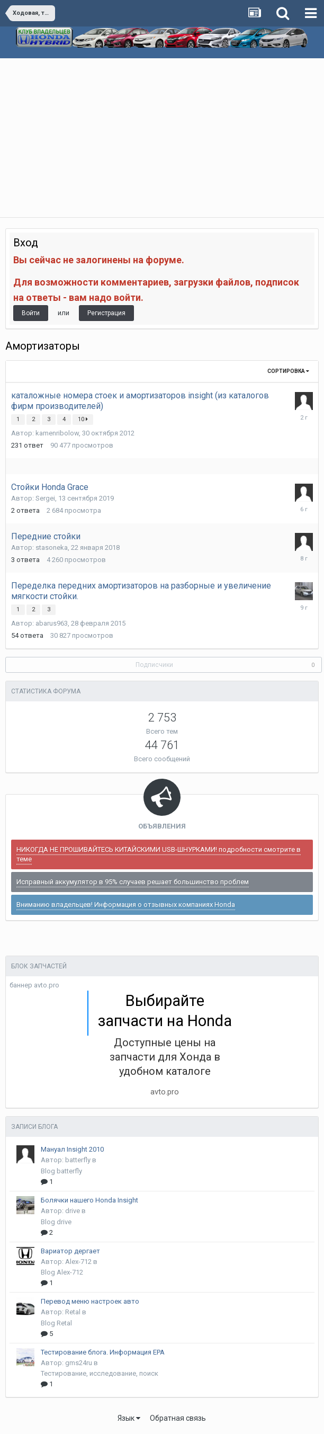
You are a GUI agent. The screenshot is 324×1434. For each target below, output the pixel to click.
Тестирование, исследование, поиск (99, 1373)
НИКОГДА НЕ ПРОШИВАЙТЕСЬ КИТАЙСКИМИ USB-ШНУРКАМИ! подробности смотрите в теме (158, 854)
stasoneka (51, 547)
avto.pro (164, 1092)
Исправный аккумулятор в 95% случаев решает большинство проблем (132, 882)
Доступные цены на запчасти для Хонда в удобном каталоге (165, 1056)
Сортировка (288, 371)
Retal (72, 1312)
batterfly (78, 1160)
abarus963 (51, 623)
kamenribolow (57, 433)
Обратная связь (178, 1418)
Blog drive (56, 1222)
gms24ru (78, 1363)
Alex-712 (78, 1262)
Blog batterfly (61, 1171)
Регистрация (106, 313)
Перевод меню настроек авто (90, 1301)
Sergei (45, 498)
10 (83, 419)
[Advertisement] (162, 138)
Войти (31, 313)
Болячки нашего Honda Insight (89, 1200)
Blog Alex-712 (62, 1272)
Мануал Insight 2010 (72, 1149)
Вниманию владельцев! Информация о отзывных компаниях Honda (125, 905)
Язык (129, 1418)
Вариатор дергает (70, 1251)
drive (72, 1211)
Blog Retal (56, 1323)
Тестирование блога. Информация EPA (103, 1352)
